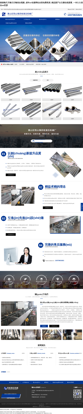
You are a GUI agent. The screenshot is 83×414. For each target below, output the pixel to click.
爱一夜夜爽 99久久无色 (47, 413)
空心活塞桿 (21, 64)
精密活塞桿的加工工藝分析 (36, 364)
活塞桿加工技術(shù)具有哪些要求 (66, 362)
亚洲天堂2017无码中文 (5, 413)
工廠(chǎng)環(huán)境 (11, 23)
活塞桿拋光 (33, 362)
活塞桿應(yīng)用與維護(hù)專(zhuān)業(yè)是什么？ (70, 360)
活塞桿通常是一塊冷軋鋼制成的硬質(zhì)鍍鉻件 (12, 364)
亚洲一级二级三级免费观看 (15, 413)
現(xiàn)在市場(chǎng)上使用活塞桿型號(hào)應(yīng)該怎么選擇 (13, 360)
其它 (48, 80)
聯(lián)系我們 (79, 9)
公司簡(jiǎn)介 (27, 19)
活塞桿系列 (35, 80)
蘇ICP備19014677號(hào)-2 (44, 406)
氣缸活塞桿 (44, 64)
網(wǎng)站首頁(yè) (10, 19)
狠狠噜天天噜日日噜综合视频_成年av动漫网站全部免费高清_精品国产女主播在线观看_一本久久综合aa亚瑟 (22, 412)
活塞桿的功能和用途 (6, 357)
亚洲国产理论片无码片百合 (27, 413)
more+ (23, 353)
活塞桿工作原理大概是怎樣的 (37, 360)
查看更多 (44, 326)
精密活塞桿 (38, 64)
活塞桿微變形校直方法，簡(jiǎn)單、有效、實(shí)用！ (42, 357)
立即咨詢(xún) (11, 174)
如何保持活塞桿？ (63, 357)
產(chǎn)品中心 (42, 19)
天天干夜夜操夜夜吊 (37, 413)
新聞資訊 (57, 19)
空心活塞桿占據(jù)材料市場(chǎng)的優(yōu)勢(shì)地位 (70, 364)
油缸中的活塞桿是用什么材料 (8, 362)
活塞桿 (15, 64)
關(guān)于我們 (71, 9)
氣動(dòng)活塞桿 (30, 64)
